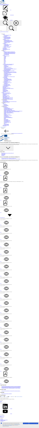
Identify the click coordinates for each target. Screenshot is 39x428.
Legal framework (3, 154)
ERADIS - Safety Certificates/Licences (8, 112)
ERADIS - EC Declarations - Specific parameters (9, 110)
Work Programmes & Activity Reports (7, 93)
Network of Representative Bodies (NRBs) (8, 41)
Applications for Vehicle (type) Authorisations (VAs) (9, 52)
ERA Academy (4, 87)
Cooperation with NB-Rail (7, 42)
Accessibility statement (2, 420)
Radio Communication (6, 71)
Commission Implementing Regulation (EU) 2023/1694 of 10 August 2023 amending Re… (11, 386)
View (5, 175)
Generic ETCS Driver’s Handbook (8, 74)
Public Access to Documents (6, 125)
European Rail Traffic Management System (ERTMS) (8, 70)
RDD (4, 59)
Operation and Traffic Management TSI (8, 68)
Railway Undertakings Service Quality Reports (8, 98)
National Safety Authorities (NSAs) (8, 40)
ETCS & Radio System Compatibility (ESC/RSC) (9, 76)
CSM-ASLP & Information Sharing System (8, 108)
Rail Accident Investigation (7, 84)
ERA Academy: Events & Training (8, 109)
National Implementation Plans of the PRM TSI (7, 393)
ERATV (5, 57)
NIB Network (5, 83)
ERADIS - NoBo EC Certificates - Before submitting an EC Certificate (11, 111)
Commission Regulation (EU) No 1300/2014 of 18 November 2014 (9, 158)
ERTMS (5, 113)
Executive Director (6, 35)
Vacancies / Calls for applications (7, 44)
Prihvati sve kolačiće (25, 423)
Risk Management (6, 119)
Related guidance (3, 153)
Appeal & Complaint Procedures (7, 46)
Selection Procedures (6, 121)
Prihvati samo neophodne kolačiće (34, 423)
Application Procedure (6, 45)
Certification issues (6, 75)
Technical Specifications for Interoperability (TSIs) (12, 133)
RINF (4, 60)
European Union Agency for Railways (4, 31)
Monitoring (5, 114)
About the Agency (6, 107)
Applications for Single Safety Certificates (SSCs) (9, 51)
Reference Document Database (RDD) (8, 117)
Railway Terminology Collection (6, 96)
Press (0, 416)
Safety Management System (7, 120)
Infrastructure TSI (6, 66)
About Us (4, 34)
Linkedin (6, 408)
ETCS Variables (6, 73)
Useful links (3, 155)
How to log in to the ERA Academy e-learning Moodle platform (9, 101)
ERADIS (5, 56)
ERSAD (5, 58)
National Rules (4, 91)
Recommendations (5, 94)
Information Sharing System (7, 81)
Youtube (6, 413)
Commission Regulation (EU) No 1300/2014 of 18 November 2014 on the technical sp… (11, 387)
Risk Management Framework (7, 85)
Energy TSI (5, 65)
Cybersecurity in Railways (6, 86)
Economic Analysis (5, 89)
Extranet (1, 401)
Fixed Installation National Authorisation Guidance (9, 53)
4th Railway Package (6, 124)
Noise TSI (5, 67)
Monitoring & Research (5, 90)
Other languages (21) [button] (7, 217)
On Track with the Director (6, 105)
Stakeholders (4, 39)
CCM (4, 62)
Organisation (5, 36)
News (3, 103)
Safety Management (5, 77)
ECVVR (5, 61)
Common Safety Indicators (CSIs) (7, 82)
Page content (7, 148)
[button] (1, 396)
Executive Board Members (7, 38)
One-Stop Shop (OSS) (6, 54)
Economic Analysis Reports (6, 95)
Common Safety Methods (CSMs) (7, 79)
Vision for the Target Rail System (6, 49)
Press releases (5, 104)
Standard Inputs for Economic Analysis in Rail (8, 97)
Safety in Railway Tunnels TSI (7, 69)
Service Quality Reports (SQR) (7, 122)
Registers (4, 55)
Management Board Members (7, 37)
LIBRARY (3, 92)
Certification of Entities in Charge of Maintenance (8, 88)
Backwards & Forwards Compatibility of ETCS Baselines (10, 72)
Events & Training (5, 100)
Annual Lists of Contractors (7, 47)
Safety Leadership (6, 78)
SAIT (4, 63)
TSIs (4, 123)
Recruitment (4, 43)
